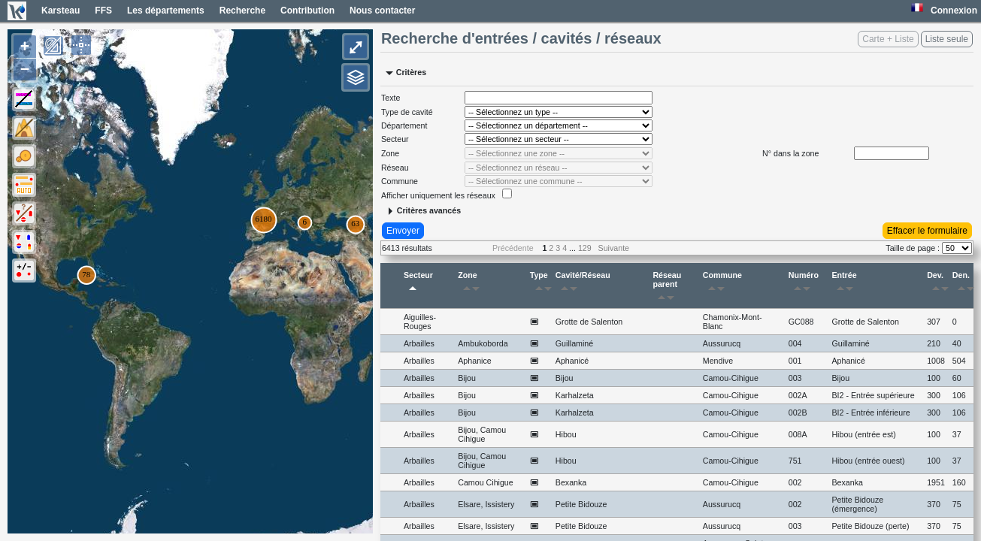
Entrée (844, 284)
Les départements (165, 10)
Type (541, 284)
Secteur (418, 284)
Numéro (804, 284)
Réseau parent (666, 288)
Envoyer (402, 230)
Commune (722, 284)
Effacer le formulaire (927, 230)
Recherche (242, 10)
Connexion (954, 10)
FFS (103, 10)
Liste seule (946, 39)
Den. (962, 284)
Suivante (613, 247)
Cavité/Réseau (583, 284)
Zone (471, 284)
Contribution (307, 10)
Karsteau (60, 10)
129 (585, 247)
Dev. (938, 284)
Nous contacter (382, 10)
